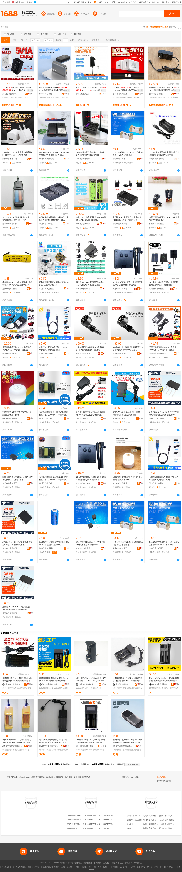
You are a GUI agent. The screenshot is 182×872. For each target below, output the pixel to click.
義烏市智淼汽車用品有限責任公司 (121, 353)
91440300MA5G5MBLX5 (108, 828)
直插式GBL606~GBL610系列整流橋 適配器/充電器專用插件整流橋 (16, 608)
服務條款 (97, 863)
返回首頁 (120, 764)
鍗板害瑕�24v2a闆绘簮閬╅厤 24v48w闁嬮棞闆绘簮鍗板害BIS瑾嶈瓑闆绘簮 (164, 89)
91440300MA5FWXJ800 (76, 816)
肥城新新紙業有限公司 (168, 828)
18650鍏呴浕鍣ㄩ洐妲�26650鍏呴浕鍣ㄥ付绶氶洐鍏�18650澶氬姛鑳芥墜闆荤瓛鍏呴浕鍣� (128, 679)
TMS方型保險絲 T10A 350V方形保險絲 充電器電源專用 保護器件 (90, 543)
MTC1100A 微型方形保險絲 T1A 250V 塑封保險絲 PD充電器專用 (17, 478)
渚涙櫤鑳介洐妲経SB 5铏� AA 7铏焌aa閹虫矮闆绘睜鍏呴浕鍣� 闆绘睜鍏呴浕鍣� (127, 741)
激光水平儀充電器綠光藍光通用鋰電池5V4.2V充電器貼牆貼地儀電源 (90, 413)
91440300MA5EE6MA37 (108, 824)
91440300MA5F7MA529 (92, 828)
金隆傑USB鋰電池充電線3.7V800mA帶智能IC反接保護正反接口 (163, 478)
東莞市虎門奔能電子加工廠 (47, 159)
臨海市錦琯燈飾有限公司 (121, 289)
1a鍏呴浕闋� (44, 97)
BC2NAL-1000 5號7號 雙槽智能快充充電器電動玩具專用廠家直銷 (16, 218)
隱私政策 (106, 863)
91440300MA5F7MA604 (92, 824)
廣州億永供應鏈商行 (157, 353)
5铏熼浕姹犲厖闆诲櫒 (48, 750)
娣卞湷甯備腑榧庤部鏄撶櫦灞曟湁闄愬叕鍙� (160, 684)
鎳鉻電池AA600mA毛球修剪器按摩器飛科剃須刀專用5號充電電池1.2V (17, 283)
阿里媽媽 (97, 867)
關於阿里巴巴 (117, 863)
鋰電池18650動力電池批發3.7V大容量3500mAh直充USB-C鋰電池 (91, 218)
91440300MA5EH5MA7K (108, 820)
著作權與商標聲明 (75, 863)
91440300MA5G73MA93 (76, 828)
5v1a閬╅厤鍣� (132, 97)
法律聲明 (88, 863)
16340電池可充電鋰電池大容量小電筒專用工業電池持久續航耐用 (54, 543)
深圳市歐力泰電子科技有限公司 (47, 224)
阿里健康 (169, 867)
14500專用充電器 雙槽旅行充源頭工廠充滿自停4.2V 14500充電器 (90, 153)
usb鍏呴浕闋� (8, 97)
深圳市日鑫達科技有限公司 (157, 224)
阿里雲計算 (113, 867)
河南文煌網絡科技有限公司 (154, 816)
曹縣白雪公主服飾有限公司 (170, 816)
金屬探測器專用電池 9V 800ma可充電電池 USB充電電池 (164, 218)
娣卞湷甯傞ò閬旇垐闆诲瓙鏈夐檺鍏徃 (157, 94)
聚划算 (69, 867)
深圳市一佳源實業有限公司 (84, 289)
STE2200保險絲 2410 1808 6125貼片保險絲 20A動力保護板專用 (128, 153)
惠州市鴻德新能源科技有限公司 (10, 289)
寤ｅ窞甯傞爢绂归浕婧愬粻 (84, 94)
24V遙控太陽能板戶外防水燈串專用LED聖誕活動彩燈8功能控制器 (164, 283)
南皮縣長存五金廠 (134, 820)
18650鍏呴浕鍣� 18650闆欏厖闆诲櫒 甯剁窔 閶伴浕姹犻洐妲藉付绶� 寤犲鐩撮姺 (17, 679)
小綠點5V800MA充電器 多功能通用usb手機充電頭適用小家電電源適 (17, 153)
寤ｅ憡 (30, 90)
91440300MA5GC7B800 (76, 820)
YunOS (123, 867)
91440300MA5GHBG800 (108, 816)
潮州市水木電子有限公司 (10, 159)
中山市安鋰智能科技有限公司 (84, 159)
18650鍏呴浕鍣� (9, 688)
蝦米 (105, 867)
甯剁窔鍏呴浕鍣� (24, 688)
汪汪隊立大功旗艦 (166, 820)
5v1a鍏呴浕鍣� (119, 97)
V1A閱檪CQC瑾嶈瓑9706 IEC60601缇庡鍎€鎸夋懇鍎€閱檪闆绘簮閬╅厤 (128, 89)
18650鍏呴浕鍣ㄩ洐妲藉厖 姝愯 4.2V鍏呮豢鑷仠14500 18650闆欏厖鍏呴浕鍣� (91, 679)
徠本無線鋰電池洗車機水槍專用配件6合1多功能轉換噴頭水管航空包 (91, 348)
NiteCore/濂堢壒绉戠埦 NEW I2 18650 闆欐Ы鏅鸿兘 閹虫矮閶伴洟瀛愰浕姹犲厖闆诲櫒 (164, 679)
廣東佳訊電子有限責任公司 (157, 418)
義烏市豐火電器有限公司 (47, 548)
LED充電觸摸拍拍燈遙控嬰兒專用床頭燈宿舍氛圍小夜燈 (16, 413)
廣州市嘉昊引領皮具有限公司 (139, 816)
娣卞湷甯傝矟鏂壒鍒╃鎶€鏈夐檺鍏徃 (124, 684)
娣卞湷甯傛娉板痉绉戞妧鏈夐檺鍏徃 (47, 94)
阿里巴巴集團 (5, 867)
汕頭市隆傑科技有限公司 (47, 353)
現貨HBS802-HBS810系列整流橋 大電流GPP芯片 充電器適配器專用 (17, 543)
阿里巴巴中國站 (34, 867)
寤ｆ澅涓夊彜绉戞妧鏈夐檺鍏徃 (121, 94)
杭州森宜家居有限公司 (152, 828)
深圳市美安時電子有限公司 (84, 224)
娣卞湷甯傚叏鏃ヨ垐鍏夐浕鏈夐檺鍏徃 (13, 684)
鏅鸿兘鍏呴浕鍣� (171, 688)
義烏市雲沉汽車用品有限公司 (84, 353)
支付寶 (149, 867)
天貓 (63, 867)
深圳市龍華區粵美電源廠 (121, 418)
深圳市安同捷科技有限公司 (47, 289)
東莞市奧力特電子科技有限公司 (121, 159)
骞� (30, 94)
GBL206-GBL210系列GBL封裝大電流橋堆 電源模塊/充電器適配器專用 (164, 413)
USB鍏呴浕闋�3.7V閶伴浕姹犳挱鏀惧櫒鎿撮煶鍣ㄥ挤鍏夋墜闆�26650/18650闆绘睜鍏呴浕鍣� (90, 741)
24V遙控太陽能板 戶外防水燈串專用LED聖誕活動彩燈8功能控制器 (128, 283)
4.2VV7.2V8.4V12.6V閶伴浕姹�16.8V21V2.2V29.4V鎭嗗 (91, 89)
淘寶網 (56, 867)
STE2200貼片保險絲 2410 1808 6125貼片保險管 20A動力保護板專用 (164, 543)
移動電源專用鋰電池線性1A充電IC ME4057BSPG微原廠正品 (54, 283)
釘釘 (161, 867)
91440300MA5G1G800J (92, 820)
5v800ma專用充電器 (137, 777)
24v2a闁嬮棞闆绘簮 (157, 97)
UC (143, 867)
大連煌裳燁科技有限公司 (169, 824)
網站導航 (138, 863)
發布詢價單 (161, 777)
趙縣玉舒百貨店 (82, 418)
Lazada (91, 870)
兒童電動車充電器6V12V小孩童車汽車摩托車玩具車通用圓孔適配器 (16, 348)
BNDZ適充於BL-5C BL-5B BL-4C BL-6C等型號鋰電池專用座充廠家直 (54, 153)
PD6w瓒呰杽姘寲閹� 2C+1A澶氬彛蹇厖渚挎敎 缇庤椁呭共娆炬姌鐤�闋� (54, 89)
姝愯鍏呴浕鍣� (21, 97)
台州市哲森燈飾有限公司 (84, 483)
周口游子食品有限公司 (152, 820)
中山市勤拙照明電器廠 (10, 418)
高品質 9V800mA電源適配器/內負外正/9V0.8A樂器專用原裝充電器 (90, 283)
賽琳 (129, 828)
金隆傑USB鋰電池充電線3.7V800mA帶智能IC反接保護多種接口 (53, 348)
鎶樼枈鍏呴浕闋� (58, 97)
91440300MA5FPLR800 (92, 816)
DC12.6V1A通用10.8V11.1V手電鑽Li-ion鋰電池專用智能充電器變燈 (128, 413)
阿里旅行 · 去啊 (86, 867)
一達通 (177, 867)
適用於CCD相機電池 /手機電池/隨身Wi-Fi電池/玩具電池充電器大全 (127, 218)
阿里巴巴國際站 (19, 867)
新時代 (130, 824)
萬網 (138, 867)
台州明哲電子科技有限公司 (157, 289)
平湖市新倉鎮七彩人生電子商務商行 (10, 353)
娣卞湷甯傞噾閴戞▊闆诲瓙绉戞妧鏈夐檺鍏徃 (87, 746)
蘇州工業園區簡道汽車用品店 (155, 824)
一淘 (76, 867)
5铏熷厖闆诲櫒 (8, 750)
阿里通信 (131, 867)
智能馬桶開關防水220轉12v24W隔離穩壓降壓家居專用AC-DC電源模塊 (53, 413)
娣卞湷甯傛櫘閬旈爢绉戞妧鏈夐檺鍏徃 (13, 746)
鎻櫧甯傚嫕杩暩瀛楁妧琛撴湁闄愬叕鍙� (10, 94)
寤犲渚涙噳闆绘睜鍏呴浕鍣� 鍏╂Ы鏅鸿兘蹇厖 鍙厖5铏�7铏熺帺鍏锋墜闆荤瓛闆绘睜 (54, 741)
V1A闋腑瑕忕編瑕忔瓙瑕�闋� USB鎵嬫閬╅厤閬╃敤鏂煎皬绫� (17, 89)
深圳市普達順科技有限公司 (10, 224)
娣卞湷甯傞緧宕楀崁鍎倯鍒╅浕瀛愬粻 (50, 684)
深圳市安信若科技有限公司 (47, 418)
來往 (156, 867)
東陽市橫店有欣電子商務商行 (157, 159)
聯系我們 (128, 863)
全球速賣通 (47, 867)
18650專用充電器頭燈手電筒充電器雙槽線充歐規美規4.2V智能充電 (164, 153)
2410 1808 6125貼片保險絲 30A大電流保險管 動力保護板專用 (128, 543)
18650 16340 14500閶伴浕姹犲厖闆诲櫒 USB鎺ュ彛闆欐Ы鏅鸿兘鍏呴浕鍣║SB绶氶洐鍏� (53, 679)
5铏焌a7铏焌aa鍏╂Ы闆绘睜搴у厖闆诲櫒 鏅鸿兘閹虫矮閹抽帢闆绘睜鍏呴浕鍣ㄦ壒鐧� (17, 741)
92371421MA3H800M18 (76, 824)
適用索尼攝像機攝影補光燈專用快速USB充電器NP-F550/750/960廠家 (53, 218)
